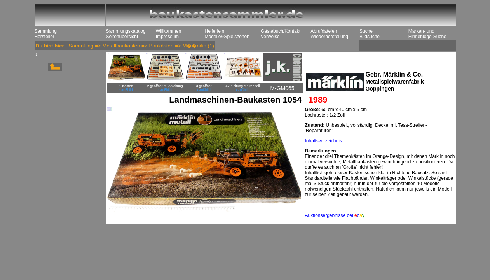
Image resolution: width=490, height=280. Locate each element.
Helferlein (215, 31)
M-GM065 (282, 88)
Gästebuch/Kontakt (280, 31)
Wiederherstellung (329, 36)
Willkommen (168, 31)
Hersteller (44, 36)
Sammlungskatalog (126, 31)
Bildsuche (369, 36)
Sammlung (46, 31)
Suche (366, 31)
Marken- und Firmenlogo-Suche (427, 33)
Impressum (167, 36)
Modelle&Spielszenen (227, 36)
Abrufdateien (323, 31)
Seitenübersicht (122, 36)
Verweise (270, 36)
